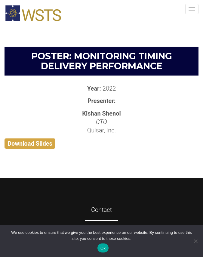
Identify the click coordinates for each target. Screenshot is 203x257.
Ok (103, 248)
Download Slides (30, 143)
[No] (195, 241)
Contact (101, 209)
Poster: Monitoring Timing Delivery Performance (101, 61)
